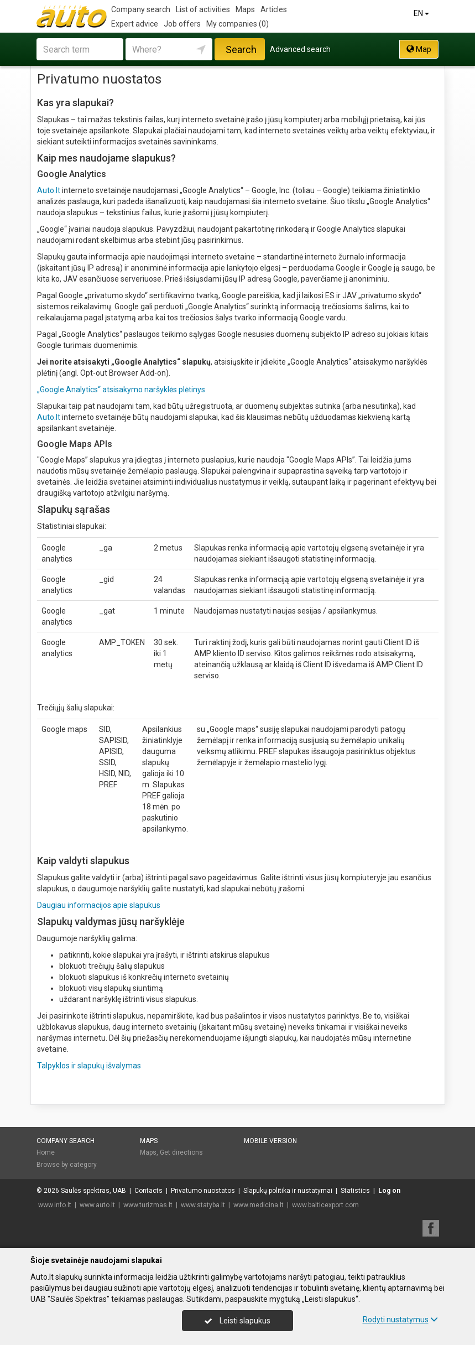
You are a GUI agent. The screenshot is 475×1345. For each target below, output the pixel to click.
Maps (245, 9)
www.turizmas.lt (148, 1205)
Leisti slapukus (237, 1320)
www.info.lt (54, 1205)
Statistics (355, 1191)
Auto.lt (48, 190)
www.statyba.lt (203, 1205)
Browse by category (66, 1165)
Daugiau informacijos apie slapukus (98, 905)
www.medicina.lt (258, 1205)
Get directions (181, 1152)
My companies (237, 23)
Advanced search (300, 49)
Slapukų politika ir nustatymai (287, 1191)
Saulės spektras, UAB (93, 1191)
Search (241, 49)
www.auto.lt (97, 1205)
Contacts (148, 1191)
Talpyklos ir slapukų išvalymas (89, 1065)
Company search (140, 9)
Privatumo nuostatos (203, 1191)
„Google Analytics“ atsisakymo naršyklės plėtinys (121, 389)
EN (422, 13)
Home (45, 1152)
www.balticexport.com (325, 1205)
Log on (389, 1191)
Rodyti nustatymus (400, 1319)
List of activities (203, 9)
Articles (273, 9)
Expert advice (134, 23)
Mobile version (270, 1141)
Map (418, 49)
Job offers (182, 23)
